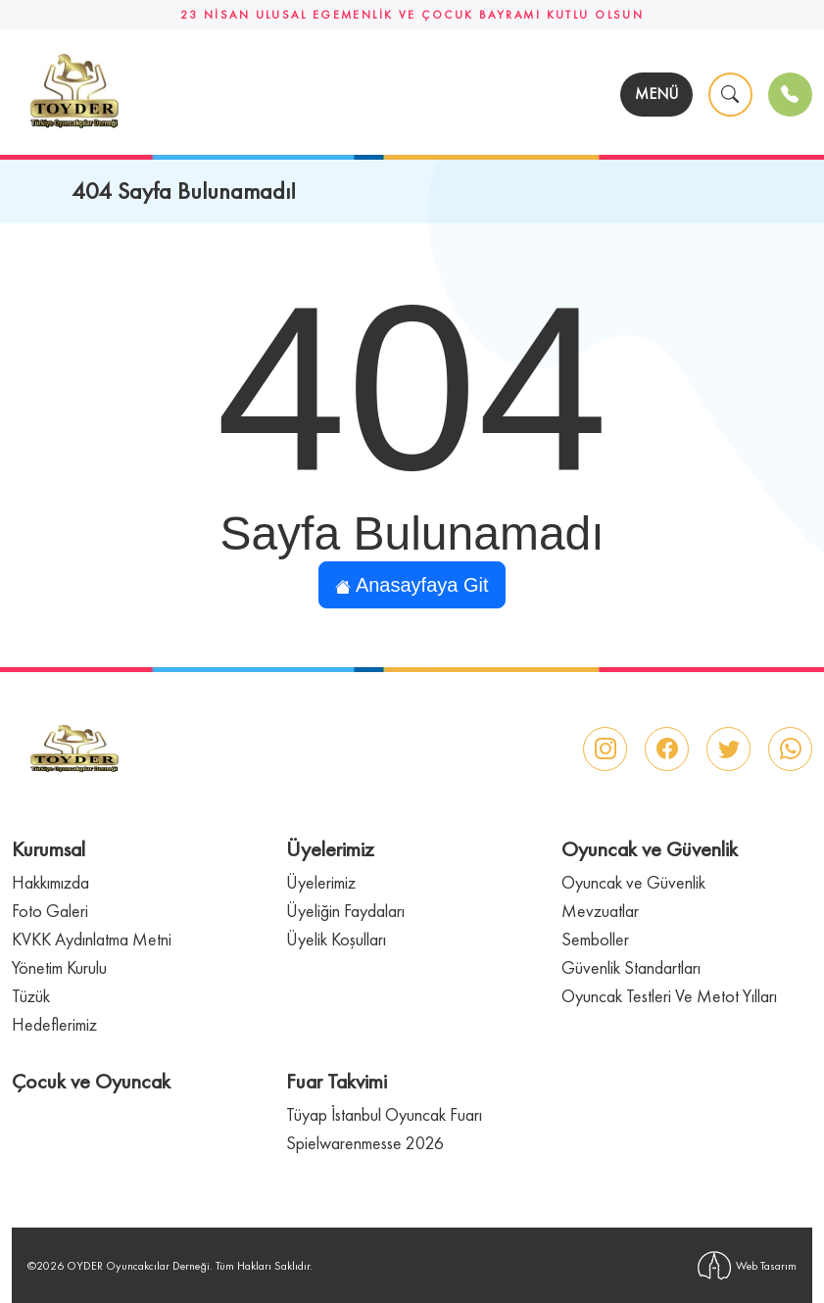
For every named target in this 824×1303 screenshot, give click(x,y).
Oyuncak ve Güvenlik (633, 882)
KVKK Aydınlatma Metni (91, 939)
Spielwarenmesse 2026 (365, 1143)
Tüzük (31, 996)
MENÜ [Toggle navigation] (656, 93)
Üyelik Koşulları (336, 939)
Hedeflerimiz (54, 1024)
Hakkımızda (50, 882)
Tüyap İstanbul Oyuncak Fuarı (384, 1114)
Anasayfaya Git (411, 585)
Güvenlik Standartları (631, 967)
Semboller (595, 939)
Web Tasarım (747, 1265)
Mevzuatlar (600, 910)
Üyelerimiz (321, 882)
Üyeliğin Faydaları (345, 910)
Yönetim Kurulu (59, 967)
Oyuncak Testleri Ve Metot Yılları (669, 996)
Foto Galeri (50, 910)
